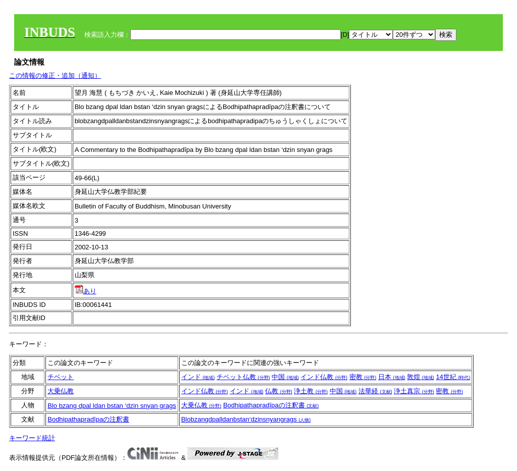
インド (198, 377)
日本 (391, 377)
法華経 (375, 391)
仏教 (278, 391)
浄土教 (311, 391)
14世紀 (453, 377)
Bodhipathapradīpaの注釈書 (271, 405)
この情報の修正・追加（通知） (55, 75)
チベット (60, 377)
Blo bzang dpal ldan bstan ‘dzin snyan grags (111, 405)
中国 (285, 377)
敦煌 (420, 377)
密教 (363, 377)
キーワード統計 (32, 438)
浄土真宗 (414, 391)
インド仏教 (323, 377)
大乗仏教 (60, 391)
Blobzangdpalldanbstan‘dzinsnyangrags (246, 419)
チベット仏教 (243, 377)
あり (85, 291)
